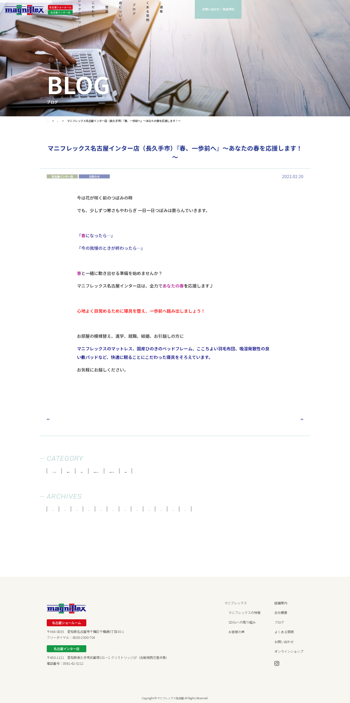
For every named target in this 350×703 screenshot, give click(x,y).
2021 (154, 510)
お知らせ (126, 472)
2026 (56, 510)
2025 (76, 510)
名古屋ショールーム (162, 472)
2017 (232, 510)
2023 (115, 510)
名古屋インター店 (205, 472)
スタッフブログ (65, 472)
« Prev (56, 420)
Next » (294, 420)
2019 (193, 510)
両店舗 (236, 472)
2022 (134, 510)
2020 (173, 510)
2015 (271, 510)
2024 (95, 510)
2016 (251, 510)
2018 (212, 510)
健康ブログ (99, 472)
